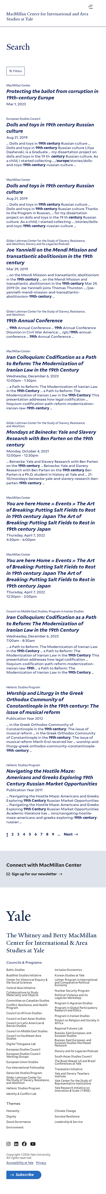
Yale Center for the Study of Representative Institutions (73, 1082)
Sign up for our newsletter (34, 874)
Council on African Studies (24, 1013)
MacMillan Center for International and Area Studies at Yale (47, 16)
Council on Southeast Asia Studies (23, 1037)
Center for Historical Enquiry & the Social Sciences (27, 981)
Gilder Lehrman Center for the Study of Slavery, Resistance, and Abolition (28, 1080)
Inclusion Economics (68, 970)
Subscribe (25, 1174)
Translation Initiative (69, 1069)
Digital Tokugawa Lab (21, 1044)
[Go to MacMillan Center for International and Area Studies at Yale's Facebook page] (24, 1144)
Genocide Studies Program (24, 1073)
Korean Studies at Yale (70, 975)
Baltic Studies (15, 970)
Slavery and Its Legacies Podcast (76, 1051)
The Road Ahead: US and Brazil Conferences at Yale (75, 1062)
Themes (13, 1103)
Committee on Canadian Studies (27, 1000)
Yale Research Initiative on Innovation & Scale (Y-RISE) (73, 1089)
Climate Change (65, 1111)
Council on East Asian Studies (26, 1019)
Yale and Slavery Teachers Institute (72, 1075)
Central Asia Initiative (20, 988)
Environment (14, 1127)
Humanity (12, 1111)
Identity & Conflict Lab (21, 1094)
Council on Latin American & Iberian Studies (25, 1024)
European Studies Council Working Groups (23, 1055)
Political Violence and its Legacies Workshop (71, 996)
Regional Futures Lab (69, 1028)
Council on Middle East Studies (27, 1031)
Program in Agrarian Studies (74, 1003)
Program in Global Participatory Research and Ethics (76, 1009)
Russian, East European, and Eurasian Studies (73, 1034)
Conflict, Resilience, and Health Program (27, 1006)
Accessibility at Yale (19, 1163)
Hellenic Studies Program (23, 1088)
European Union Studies (22, 1062)
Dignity (11, 1116)
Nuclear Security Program (72, 991)
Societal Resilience (67, 1116)
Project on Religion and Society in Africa (77, 1022)
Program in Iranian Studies (72, 1016)
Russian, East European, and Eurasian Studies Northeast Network (73, 1043)
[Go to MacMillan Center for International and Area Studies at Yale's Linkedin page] (16, 1144)
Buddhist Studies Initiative (23, 975)
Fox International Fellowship (25, 1067)
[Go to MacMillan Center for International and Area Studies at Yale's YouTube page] (33, 1144)
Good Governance (18, 1122)
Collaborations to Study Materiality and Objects (22, 994)
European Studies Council (23, 1049)
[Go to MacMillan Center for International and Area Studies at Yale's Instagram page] (8, 1144)
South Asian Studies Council (73, 1056)
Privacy (41, 1163)
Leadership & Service (69, 1122)
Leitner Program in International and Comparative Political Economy (76, 983)
